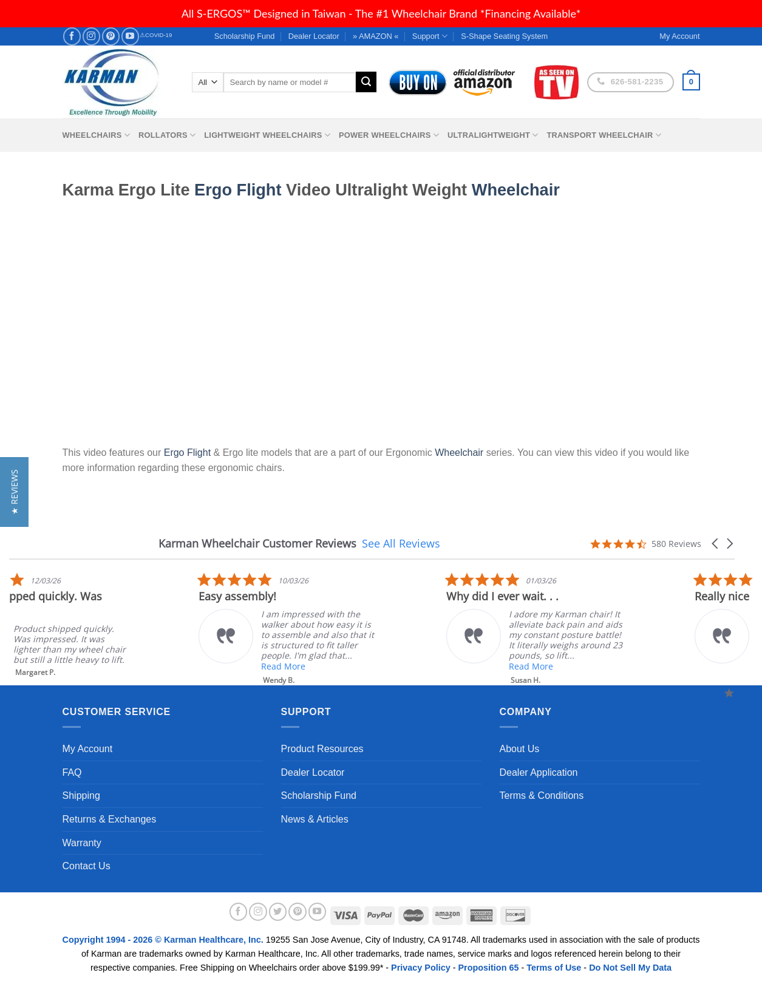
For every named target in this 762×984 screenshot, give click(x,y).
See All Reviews (401, 543)
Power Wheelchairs (389, 135)
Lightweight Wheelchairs (267, 135)
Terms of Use (553, 967)
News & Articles (315, 819)
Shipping (81, 795)
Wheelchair (516, 189)
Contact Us (87, 866)
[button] (715, 543)
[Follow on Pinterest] (111, 36)
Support (429, 36)
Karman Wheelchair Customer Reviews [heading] (257, 543)
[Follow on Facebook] (72, 36)
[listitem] (391, 625)
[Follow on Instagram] (91, 36)
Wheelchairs (97, 135)
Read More (633, 666)
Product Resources (322, 749)
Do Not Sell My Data (630, 967)
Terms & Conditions (542, 795)
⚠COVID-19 (156, 35)
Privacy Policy (421, 967)
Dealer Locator (313, 36)
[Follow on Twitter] (278, 912)
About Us (520, 749)
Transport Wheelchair (604, 135)
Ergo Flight (237, 189)
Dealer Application (539, 772)
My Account (88, 749)
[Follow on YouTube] (130, 36)
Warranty (82, 843)
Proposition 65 (488, 967)
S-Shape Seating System (504, 36)
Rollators (167, 135)
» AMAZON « (375, 36)
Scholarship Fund (244, 36)
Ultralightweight (493, 135)
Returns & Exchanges (110, 819)
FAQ (72, 772)
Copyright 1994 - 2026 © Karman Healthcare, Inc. (164, 940)
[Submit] (366, 82)
